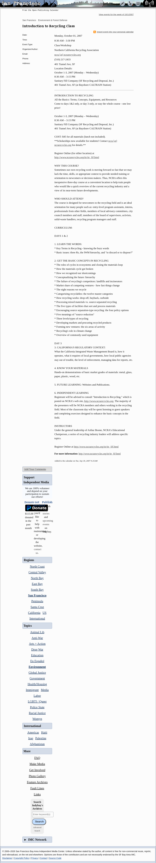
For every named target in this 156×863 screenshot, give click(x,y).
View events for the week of (116, 14)
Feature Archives (37, 782)
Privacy (34, 858)
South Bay (37, 589)
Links (37, 794)
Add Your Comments (35, 469)
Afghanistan (37, 744)
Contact (43, 858)
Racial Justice (37, 713)
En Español (37, 661)
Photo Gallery (37, 776)
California (34, 612)
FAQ (37, 758)
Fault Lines (37, 788)
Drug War (37, 649)
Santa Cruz (37, 607)
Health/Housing (37, 684)
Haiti (44, 732)
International (37, 618)
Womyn (37, 718)
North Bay (37, 578)
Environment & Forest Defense (52, 20)
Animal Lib (37, 632)
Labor (37, 695)
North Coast (37, 566)
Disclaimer (7, 858)
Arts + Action (37, 643)
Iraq (30, 738)
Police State (37, 707)
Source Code (55, 858)
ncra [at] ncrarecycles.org (67, 54)
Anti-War (37, 638)
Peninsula (37, 601)
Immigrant (32, 690)
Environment (37, 666)
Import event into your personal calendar (113, 32)
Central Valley (37, 572)
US (44, 612)
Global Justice (37, 672)
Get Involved (37, 770)
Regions (29, 560)
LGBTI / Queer (37, 701)
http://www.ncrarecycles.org (98, 401)
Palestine (40, 738)
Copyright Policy (21, 858)
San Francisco (29, 20)
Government (37, 678)
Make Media (37, 764)
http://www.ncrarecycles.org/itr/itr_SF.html (76, 157)
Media (45, 690)
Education (37, 655)
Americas (33, 732)
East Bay (37, 584)
